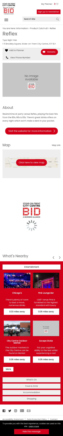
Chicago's (17, 293)
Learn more (34, 426)
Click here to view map (31, 162)
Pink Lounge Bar (46, 293)
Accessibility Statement (13, 419)
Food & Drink (31, 386)
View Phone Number (20, 57)
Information (22, 28)
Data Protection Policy (37, 419)
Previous (53, 257)
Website (51, 51)
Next (59, 257)
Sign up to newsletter (48, 11)
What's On (31, 379)
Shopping (31, 398)
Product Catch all (39, 28)
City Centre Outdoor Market (17, 341)
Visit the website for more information (29, 131)
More (8, 369)
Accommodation (31, 392)
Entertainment (31, 266)
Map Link (56, 145)
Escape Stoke (46, 340)
